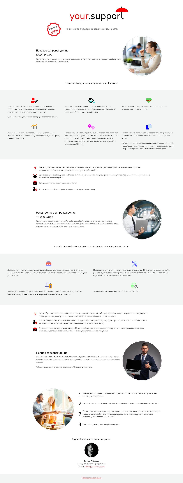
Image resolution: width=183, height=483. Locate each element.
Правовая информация (91, 478)
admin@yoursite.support (94, 466)
